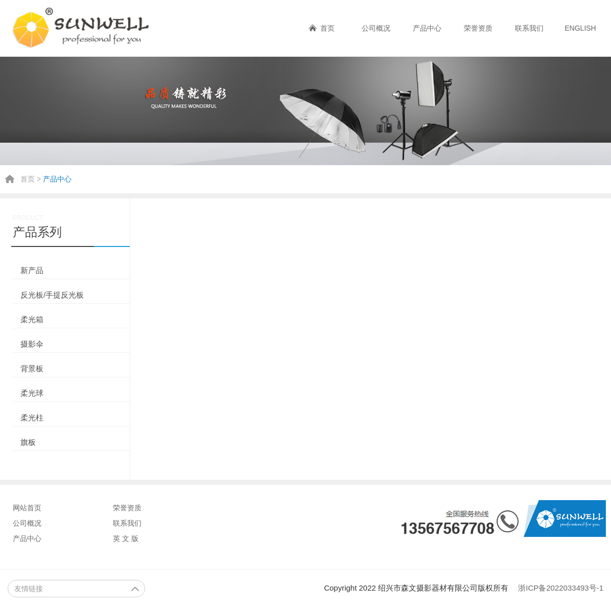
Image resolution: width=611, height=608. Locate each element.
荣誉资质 (478, 28)
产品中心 (427, 28)
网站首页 (27, 508)
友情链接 (76, 588)
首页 (327, 28)
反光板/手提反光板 (52, 294)
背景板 (31, 368)
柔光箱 (31, 319)
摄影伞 (31, 344)
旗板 (28, 442)
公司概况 (376, 28)
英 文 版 (125, 538)
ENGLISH (580, 28)
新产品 (31, 270)
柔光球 (31, 393)
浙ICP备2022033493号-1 (560, 587)
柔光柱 (31, 417)
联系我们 (529, 28)
